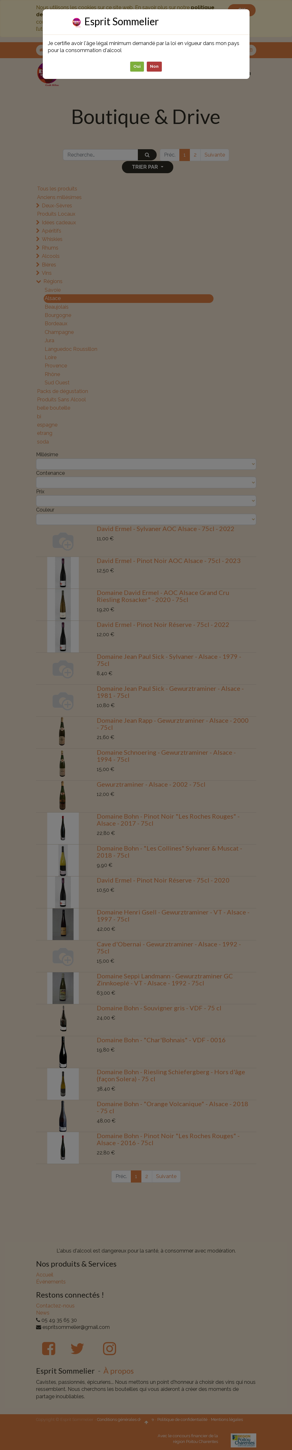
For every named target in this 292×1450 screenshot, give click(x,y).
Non (154, 66)
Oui (137, 66)
